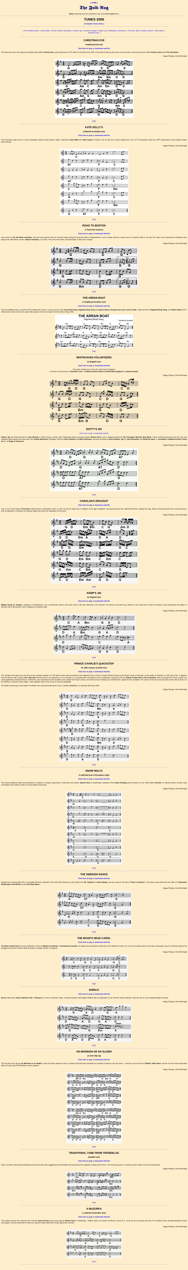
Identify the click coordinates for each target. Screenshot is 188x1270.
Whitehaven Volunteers (117, 31)
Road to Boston (147, 31)
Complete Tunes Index (94, 24)
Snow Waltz (45, 31)
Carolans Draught (90, 31)
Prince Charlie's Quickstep (61, 31)
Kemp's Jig (77, 31)
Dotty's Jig (103, 31)
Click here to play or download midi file (94, 48)
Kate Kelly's (159, 31)
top (94, 121)
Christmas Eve (93, 33)
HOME (94, 3)
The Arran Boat (134, 31)
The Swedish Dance (31, 31)
